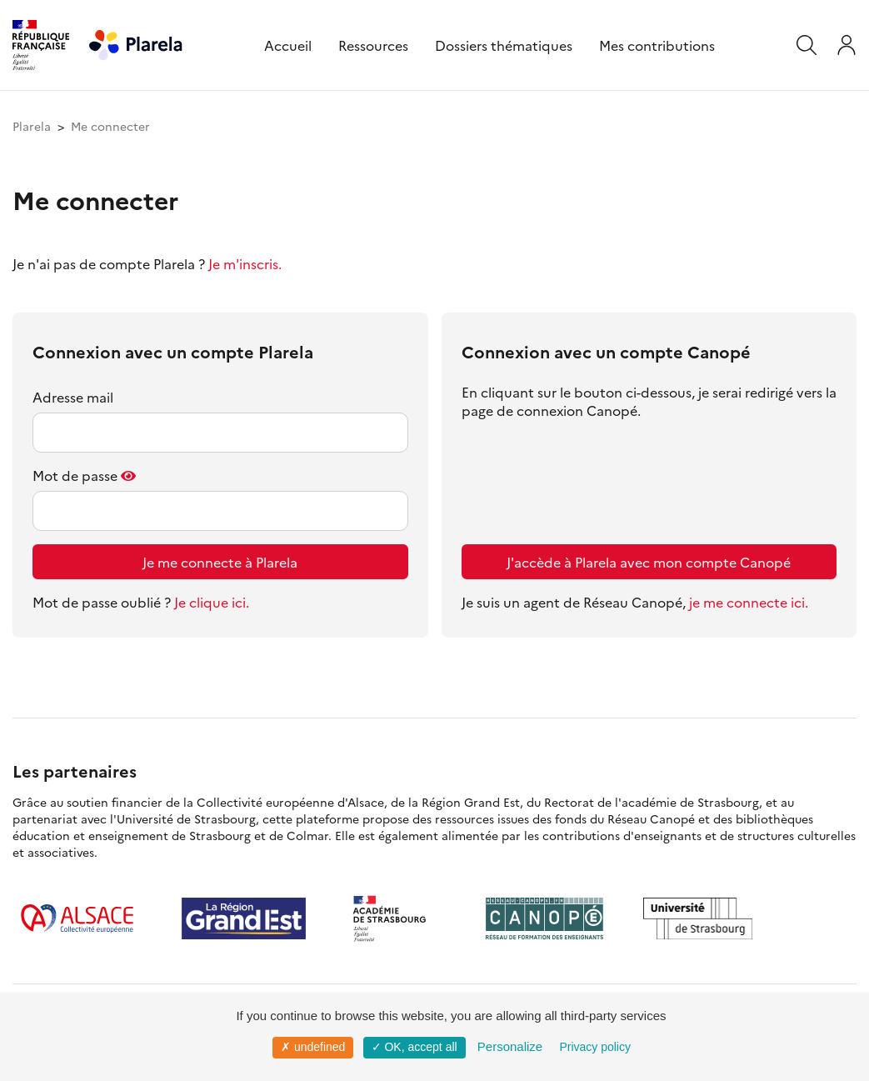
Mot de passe (74, 475)
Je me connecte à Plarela (219, 562)
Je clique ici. (211, 602)
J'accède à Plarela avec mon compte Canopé (649, 562)
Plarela (31, 126)
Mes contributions (657, 45)
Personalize (509, 1046)
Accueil (288, 45)
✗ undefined (313, 1046)
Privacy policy (595, 1046)
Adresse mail (72, 397)
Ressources (373, 45)
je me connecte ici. (748, 602)
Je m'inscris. (245, 263)
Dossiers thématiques (503, 45)
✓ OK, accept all (414, 1046)
